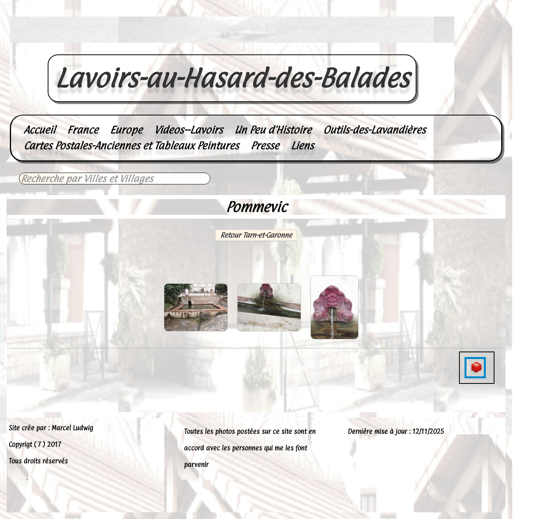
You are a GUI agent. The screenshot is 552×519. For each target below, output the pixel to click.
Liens (302, 146)
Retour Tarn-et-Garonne (256, 235)
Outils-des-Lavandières (374, 130)
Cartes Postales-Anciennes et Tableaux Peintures (131, 146)
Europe (126, 130)
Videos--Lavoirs (188, 130)
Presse (265, 146)
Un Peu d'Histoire (272, 130)
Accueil (39, 130)
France (82, 130)
